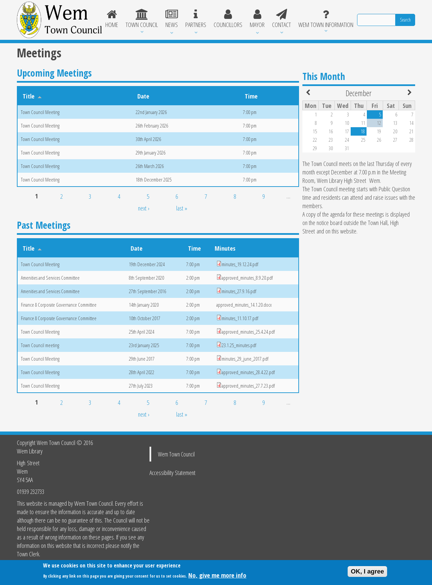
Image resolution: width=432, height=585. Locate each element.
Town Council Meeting (40, 112)
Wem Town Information (326, 19)
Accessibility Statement (172, 472)
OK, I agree (367, 573)
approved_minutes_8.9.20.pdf (247, 277)
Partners (196, 19)
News (171, 19)
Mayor (257, 19)
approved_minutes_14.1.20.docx (244, 304)
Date (143, 96)
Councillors (228, 19)
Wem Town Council (176, 454)
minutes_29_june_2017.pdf (245, 358)
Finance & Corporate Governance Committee (59, 304)
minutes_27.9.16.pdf (239, 291)
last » (181, 208)
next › (144, 208)
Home (112, 19)
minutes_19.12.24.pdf (240, 264)
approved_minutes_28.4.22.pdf (248, 372)
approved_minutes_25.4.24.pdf (248, 331)
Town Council (141, 19)
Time (251, 96)
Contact (281, 19)
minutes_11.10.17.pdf (240, 318)
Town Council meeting (40, 345)
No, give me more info (217, 577)
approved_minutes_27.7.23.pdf (248, 385)
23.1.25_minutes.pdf (239, 345)
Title (32, 96)
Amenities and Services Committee (50, 277)
